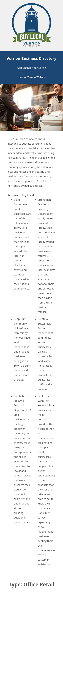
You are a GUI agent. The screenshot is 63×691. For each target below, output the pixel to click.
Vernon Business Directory (31, 58)
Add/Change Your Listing (31, 67)
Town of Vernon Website (31, 77)
